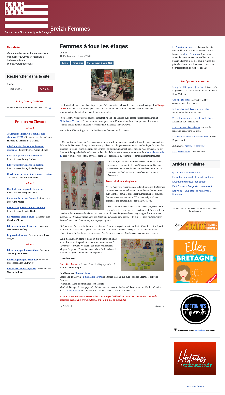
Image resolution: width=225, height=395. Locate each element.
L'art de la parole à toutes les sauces (24, 155)
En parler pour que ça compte (22, 259)
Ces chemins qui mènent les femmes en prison (29, 174)
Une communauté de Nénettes (186, 127)
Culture (65, 63)
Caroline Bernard (72, 290)
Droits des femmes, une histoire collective (191, 118)
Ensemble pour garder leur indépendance (193, 177)
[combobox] (22, 89)
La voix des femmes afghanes (21, 268)
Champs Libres (82, 273)
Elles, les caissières (181, 151)
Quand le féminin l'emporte (186, 172)
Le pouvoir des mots (17, 235)
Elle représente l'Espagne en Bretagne (25, 165)
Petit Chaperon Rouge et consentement (192, 186)
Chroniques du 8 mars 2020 (99, 63)
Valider (10, 84)
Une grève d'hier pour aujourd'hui (187, 87)
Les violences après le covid (20, 217)
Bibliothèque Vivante (69, 121)
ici (50, 107)
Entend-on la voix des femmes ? (23, 198)
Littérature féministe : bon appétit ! (189, 181)
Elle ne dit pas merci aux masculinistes (190, 136)
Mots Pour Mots (191, 54)
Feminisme (78, 63)
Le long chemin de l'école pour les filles (190, 109)
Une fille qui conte (181, 100)
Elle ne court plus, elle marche (22, 226)
